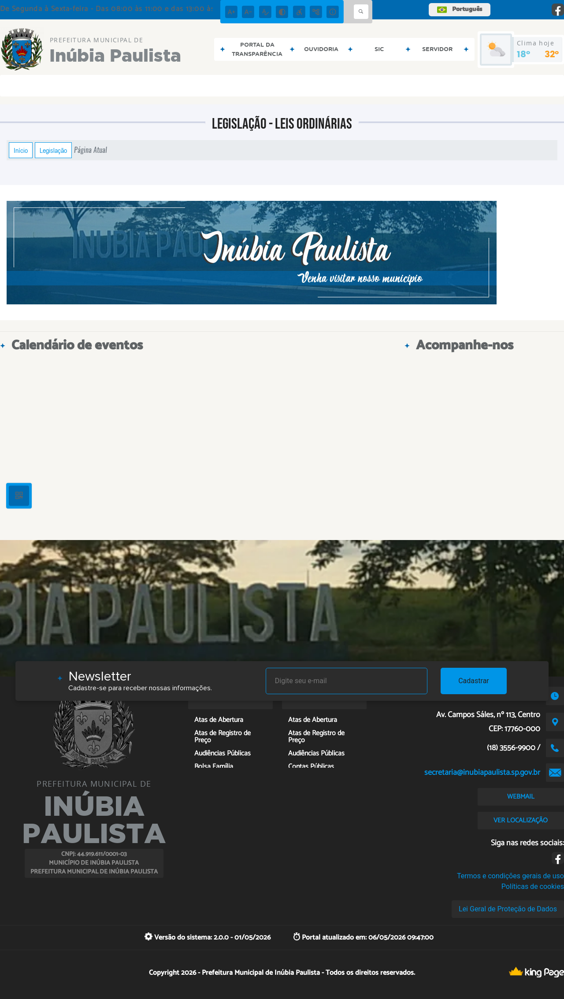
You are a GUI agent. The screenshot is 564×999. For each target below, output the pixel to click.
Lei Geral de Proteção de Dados (508, 909)
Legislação (53, 150)
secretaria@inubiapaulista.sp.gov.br (482, 772)
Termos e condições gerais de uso (510, 876)
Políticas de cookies (532, 886)
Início (21, 150)
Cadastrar (473, 681)
